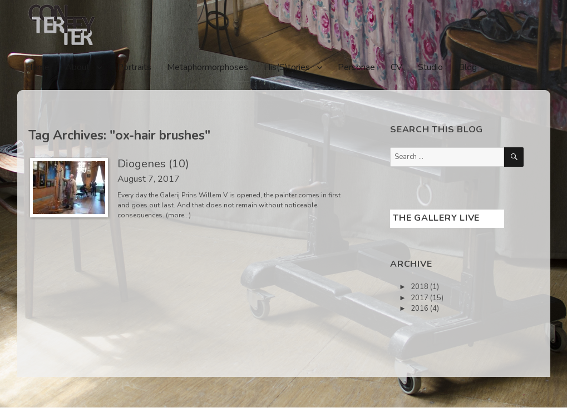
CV (396, 67)
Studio (430, 67)
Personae (356, 67)
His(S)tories (287, 67)
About (77, 67)
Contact (507, 67)
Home (38, 67)
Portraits (134, 67)
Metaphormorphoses (207, 67)
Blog (467, 67)
